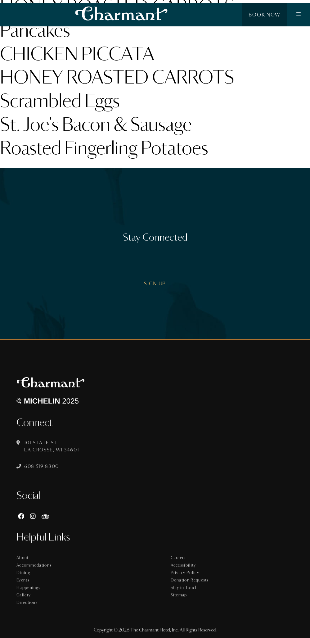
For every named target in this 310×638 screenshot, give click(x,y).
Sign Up (155, 284)
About (22, 557)
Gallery (23, 595)
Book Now (265, 15)
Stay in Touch (184, 587)
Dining (23, 572)
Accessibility (183, 565)
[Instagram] (33, 516)
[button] (298, 14)
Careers (178, 557)
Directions (27, 602)
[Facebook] (21, 516)
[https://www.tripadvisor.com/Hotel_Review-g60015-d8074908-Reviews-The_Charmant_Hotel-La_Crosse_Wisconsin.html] (45, 516)
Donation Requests (190, 580)
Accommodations (34, 565)
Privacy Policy (185, 572)
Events (22, 580)
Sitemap (179, 595)
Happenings (28, 587)
